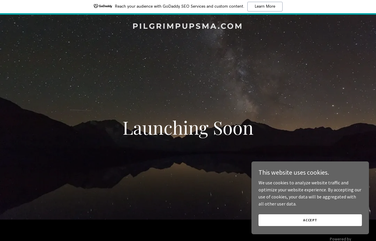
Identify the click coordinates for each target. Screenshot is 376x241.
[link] (188, 27)
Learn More (265, 6)
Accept (310, 220)
